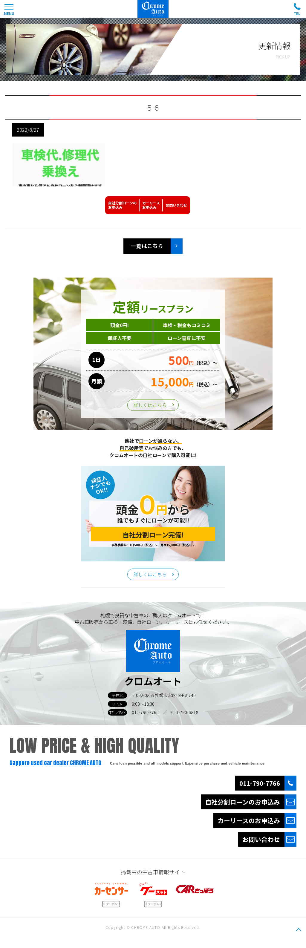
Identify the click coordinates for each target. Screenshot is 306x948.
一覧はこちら (147, 245)
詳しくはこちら (150, 404)
